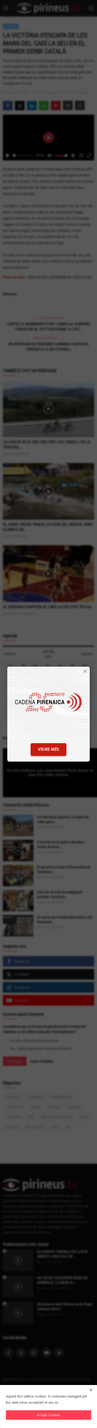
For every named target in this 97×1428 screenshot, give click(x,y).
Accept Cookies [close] (48, 1415)
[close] (91, 1390)
